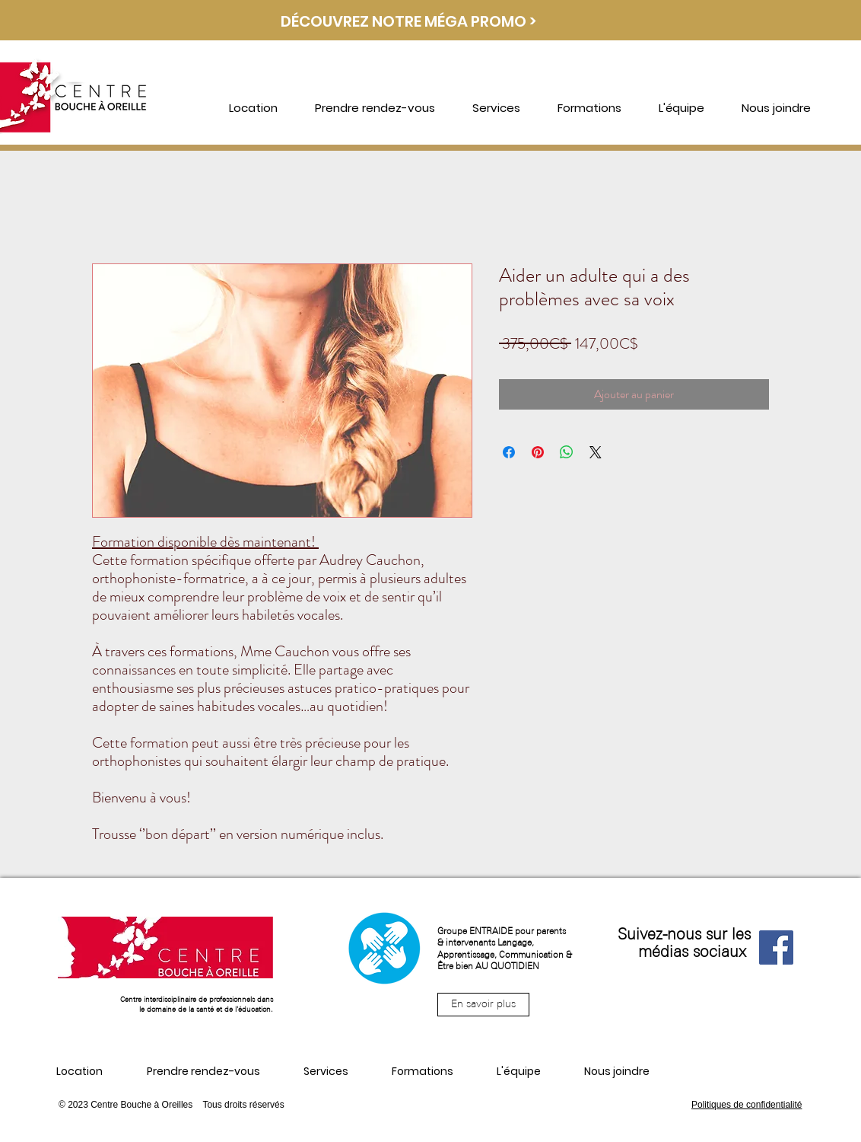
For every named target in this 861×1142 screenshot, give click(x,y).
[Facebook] (776, 947)
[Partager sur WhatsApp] (567, 452)
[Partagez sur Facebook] (509, 452)
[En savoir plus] (483, 1004)
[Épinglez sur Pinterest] (538, 452)
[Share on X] (595, 452)
